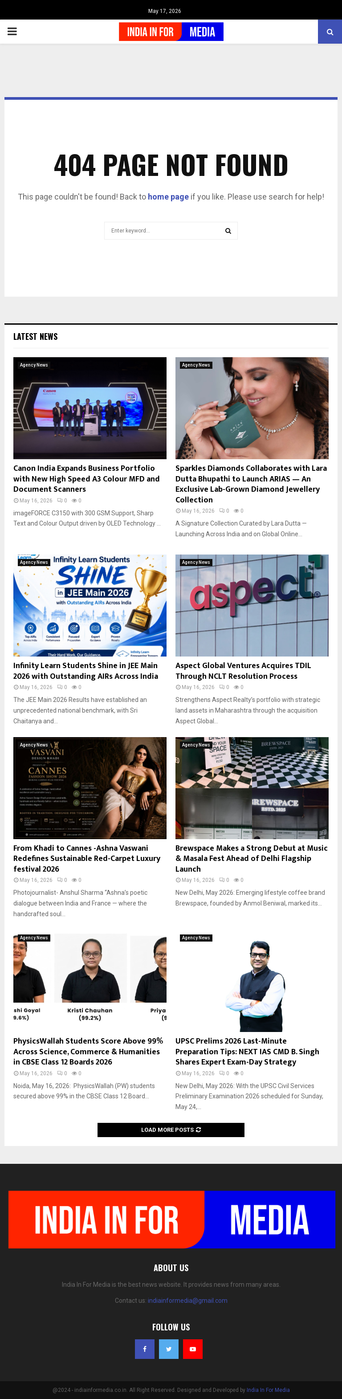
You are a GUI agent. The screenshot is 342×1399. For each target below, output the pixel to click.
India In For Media (268, 1390)
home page (168, 196)
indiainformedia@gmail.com (188, 1300)
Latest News (35, 336)
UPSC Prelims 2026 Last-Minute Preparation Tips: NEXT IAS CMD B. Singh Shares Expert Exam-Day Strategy (247, 1052)
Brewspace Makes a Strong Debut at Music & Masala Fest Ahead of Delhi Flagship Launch (251, 859)
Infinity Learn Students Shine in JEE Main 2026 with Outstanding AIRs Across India (85, 671)
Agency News (34, 365)
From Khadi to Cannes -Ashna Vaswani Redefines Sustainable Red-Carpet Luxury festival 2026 (86, 859)
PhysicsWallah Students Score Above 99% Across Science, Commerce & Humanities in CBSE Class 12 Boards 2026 (88, 1052)
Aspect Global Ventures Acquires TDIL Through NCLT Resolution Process (243, 671)
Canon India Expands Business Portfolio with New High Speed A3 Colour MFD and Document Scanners (86, 479)
